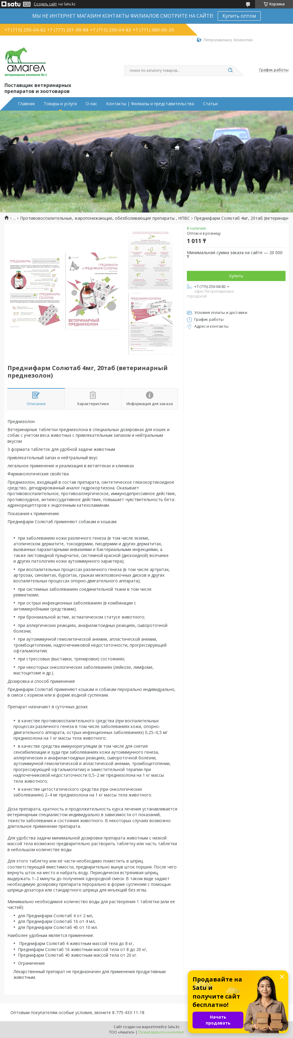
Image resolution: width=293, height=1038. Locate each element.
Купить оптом (239, 16)
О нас (91, 104)
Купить (236, 276)
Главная (26, 104)
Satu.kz (173, 1026)
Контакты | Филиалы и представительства (150, 104)
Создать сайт (45, 4)
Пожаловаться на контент (161, 1032)
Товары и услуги (60, 104)
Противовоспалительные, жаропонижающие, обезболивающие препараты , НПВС (105, 218)
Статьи (210, 104)
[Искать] (230, 70)
